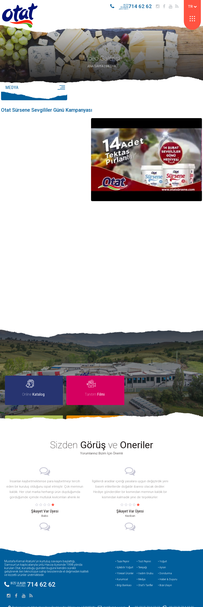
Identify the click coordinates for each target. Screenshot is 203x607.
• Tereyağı (142, 549)
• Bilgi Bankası (123, 567)
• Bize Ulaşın (165, 567)
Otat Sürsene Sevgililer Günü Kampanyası (48, 112)
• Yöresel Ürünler (124, 555)
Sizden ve (101, 427)
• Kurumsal (121, 561)
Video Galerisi (101, 60)
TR (192, 6)
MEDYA (111, 68)
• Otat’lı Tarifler (145, 567)
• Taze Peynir (122, 543)
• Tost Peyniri (144, 543)
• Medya (141, 561)
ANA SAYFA (95, 68)
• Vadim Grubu (145, 555)
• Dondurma (165, 555)
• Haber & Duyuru (167, 561)
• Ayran (162, 549)
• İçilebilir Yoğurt (124, 549)
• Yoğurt (162, 543)
